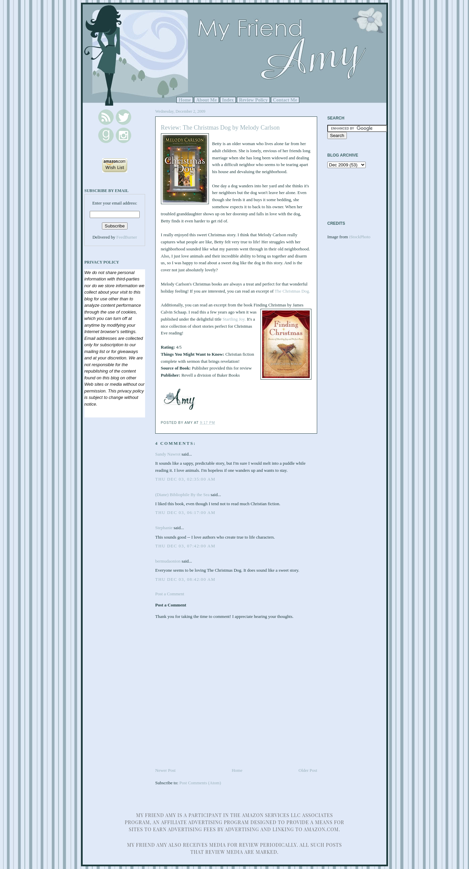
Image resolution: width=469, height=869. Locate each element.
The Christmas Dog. (292, 291)
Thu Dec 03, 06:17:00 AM (185, 512)
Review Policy (253, 100)
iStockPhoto (359, 236)
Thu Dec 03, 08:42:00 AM (185, 579)
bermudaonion (168, 561)
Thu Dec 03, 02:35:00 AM (185, 479)
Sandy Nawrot (168, 454)
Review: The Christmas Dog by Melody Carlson (220, 127)
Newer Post (165, 770)
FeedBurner (126, 237)
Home (184, 100)
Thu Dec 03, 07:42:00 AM (185, 545)
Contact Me (285, 100)
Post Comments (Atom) (200, 782)
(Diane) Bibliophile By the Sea (182, 494)
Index (228, 100)
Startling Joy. (234, 319)
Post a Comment (169, 593)
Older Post (308, 770)
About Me (206, 100)
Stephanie (163, 527)
